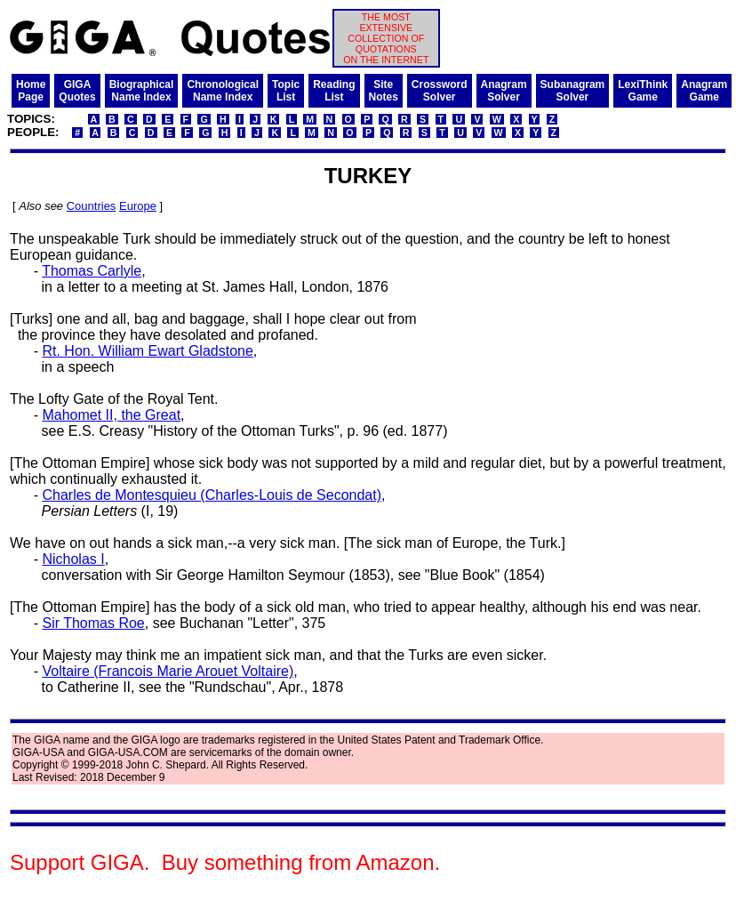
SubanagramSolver (572, 90)
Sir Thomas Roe (93, 623)
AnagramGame (704, 90)
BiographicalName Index (141, 90)
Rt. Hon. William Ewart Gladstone (147, 350)
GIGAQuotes (77, 90)
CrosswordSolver (440, 90)
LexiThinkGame (643, 90)
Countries (91, 206)
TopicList (286, 90)
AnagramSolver (504, 90)
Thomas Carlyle (91, 270)
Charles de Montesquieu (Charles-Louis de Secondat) (211, 495)
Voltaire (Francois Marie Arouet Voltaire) (167, 671)
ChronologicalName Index (223, 90)
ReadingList (334, 90)
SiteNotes (383, 90)
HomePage (30, 90)
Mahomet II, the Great (111, 414)
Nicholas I (73, 559)
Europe (137, 206)
